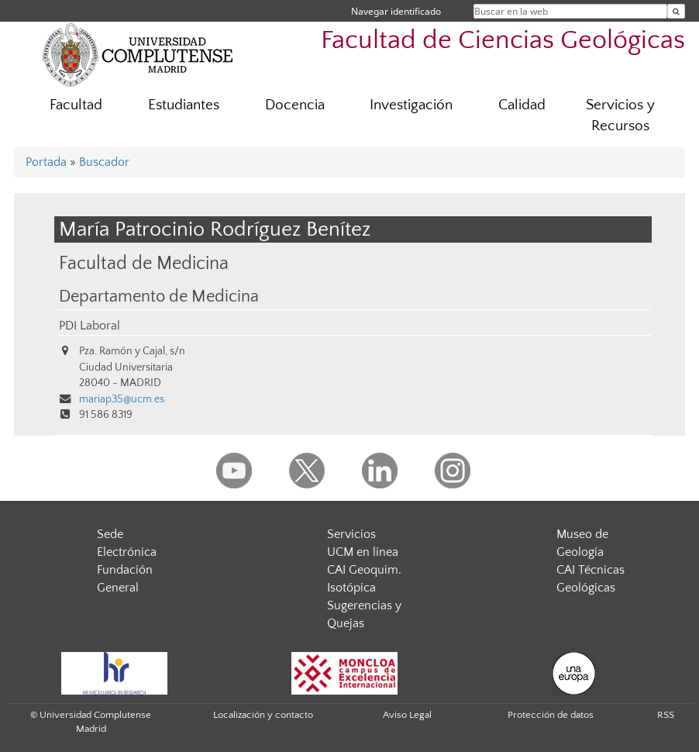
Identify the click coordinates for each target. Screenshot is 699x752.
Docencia (295, 105)
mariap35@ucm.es (121, 399)
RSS (665, 714)
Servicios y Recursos (620, 115)
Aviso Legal (407, 714)
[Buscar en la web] (676, 11)
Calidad (522, 105)
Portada (46, 162)
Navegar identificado (396, 11)
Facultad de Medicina (144, 263)
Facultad (76, 105)
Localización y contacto (263, 714)
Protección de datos (551, 714)
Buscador (104, 162)
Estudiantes (183, 105)
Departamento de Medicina (159, 297)
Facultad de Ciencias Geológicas (503, 40)
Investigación (411, 105)
